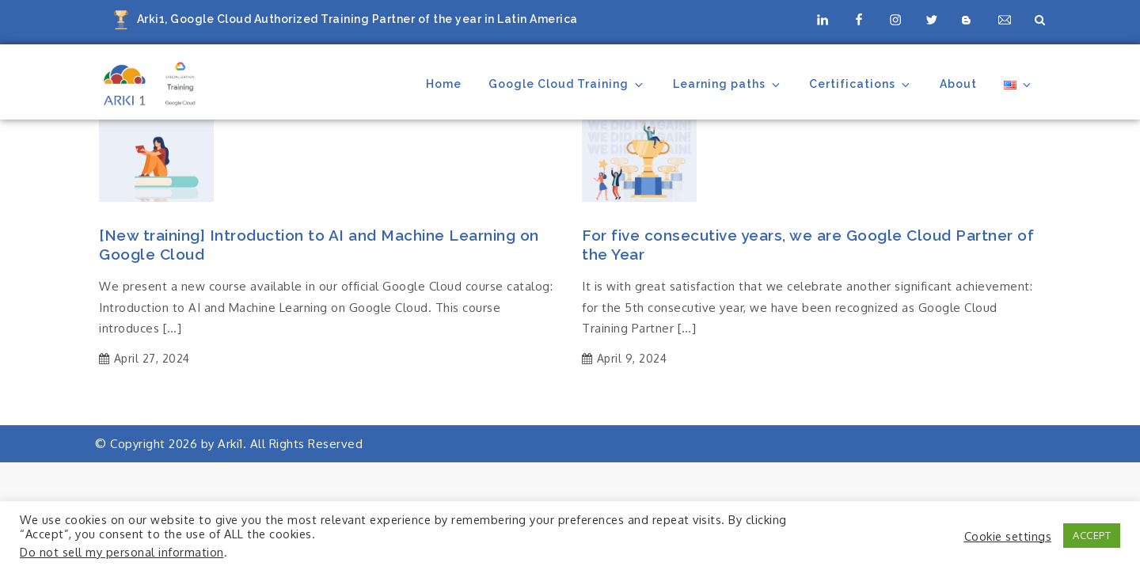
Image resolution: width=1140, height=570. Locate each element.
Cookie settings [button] (1008, 536)
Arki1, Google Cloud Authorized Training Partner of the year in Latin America (357, 19)
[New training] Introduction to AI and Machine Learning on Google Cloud (319, 245)
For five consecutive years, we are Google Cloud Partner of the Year (808, 245)
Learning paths (727, 84)
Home (444, 84)
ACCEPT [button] (1092, 535)
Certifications (860, 84)
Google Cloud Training (566, 84)
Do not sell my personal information (122, 552)
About (958, 84)
